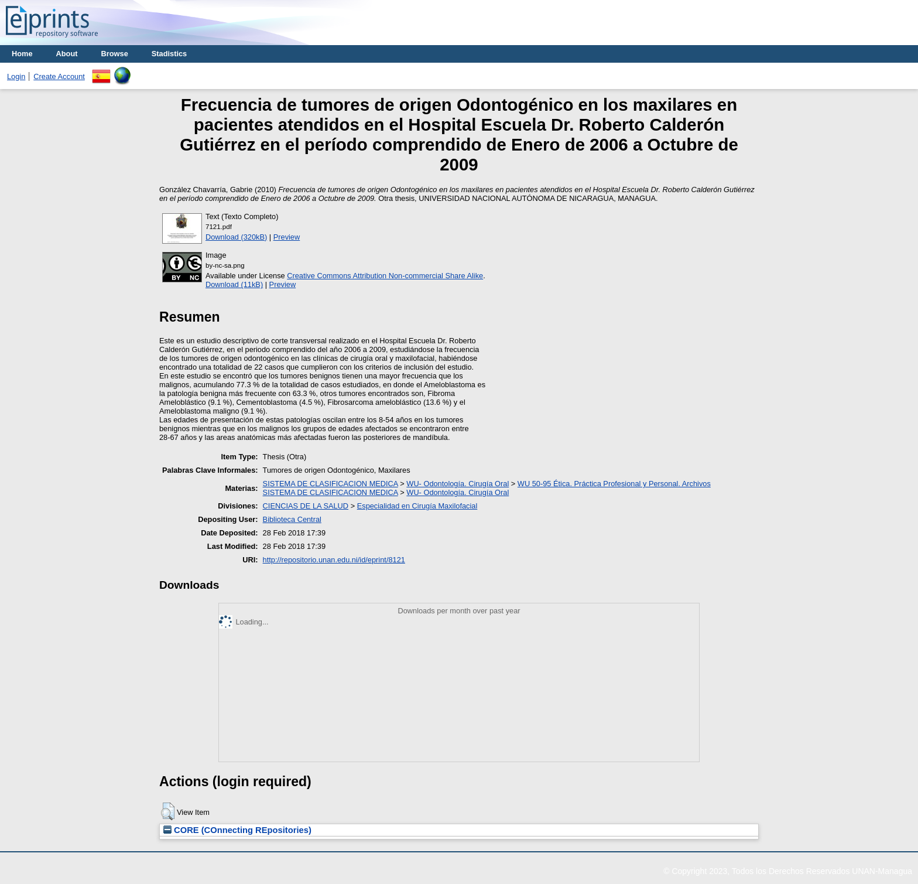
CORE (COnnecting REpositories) (237, 830)
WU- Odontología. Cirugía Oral (457, 483)
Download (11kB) (234, 284)
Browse (114, 53)
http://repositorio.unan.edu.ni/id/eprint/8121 (334, 559)
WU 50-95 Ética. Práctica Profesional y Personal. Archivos (614, 483)
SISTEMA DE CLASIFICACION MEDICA (330, 483)
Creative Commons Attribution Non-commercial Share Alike (385, 275)
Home (22, 53)
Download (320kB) (236, 237)
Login (16, 76)
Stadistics (169, 53)
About (67, 53)
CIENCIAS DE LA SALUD (306, 505)
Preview (286, 237)
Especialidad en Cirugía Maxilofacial (417, 505)
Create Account (59, 76)
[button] (167, 811)
